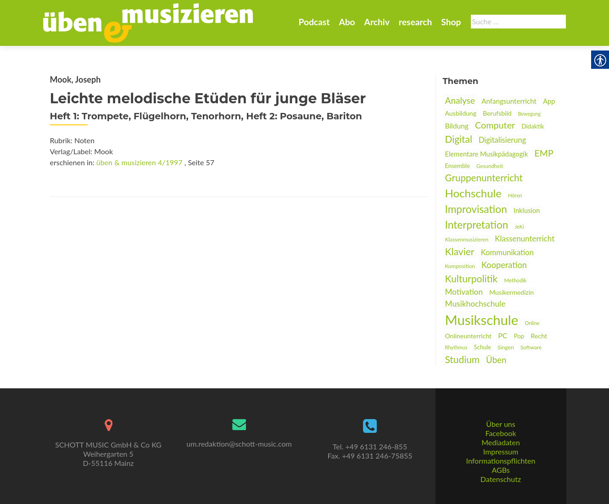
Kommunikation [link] (507, 252)
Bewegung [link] (529, 114)
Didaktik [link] (532, 126)
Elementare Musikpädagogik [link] (486, 154)
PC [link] (502, 335)
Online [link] (532, 323)
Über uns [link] (500, 424)
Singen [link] (505, 347)
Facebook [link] (500, 433)
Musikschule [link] (482, 320)
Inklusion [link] (527, 210)
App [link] (549, 101)
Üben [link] (496, 360)
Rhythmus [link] (456, 347)
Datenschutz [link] (500, 479)
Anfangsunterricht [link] (508, 101)
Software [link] (531, 347)
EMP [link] (543, 153)
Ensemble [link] (457, 165)
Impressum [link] (500, 451)
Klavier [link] (460, 251)
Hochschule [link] (473, 193)
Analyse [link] (460, 100)
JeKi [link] (519, 227)
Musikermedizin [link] (511, 292)
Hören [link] (515, 195)
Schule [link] (482, 347)
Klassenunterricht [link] (524, 238)
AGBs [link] (500, 469)
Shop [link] (451, 22)
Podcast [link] (314, 22)
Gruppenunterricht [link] (484, 177)
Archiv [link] (377, 22)
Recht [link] (539, 336)
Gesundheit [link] (489, 166)
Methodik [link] (515, 280)
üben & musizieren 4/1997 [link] (139, 162)
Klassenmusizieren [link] (467, 239)
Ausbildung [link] (460, 113)
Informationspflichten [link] (501, 460)
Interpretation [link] (476, 224)
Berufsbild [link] (497, 113)
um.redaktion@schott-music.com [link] (238, 443)
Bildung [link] (457, 126)
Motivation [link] (464, 292)
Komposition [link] (460, 266)
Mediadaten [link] (500, 442)
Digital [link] (458, 139)
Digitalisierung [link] (502, 140)
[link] (148, 22)
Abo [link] (347, 22)
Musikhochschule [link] (475, 303)
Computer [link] (495, 124)
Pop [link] (519, 336)
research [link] (415, 22)
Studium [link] (462, 359)
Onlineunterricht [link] (468, 336)
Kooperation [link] (504, 265)
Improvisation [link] (476, 209)
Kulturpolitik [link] (471, 278)
